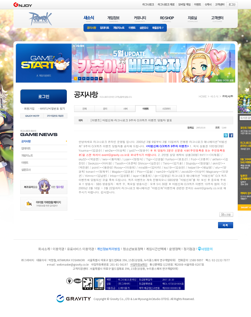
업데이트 (104, 28)
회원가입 (29, 108)
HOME (203, 96)
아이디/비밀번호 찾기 (52, 108)
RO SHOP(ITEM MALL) (167, 19)
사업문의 (207, 249)
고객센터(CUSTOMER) (217, 19)
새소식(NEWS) (89, 19)
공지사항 (91, 28)
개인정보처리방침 (108, 249)
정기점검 (189, 249)
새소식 (214, 96)
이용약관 (58, 249)
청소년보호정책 (133, 249)
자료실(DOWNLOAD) (192, 19)
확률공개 (159, 28)
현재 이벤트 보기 (101, 78)
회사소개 (44, 249)
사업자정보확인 (138, 264)
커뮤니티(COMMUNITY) (140, 19)
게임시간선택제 (156, 249)
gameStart (44, 59)
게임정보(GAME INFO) (113, 19)
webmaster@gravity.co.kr (73, 264)
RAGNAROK (40, 19)
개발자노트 (119, 28)
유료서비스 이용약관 (80, 249)
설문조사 (144, 28)
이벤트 (132, 28)
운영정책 (175, 249)
